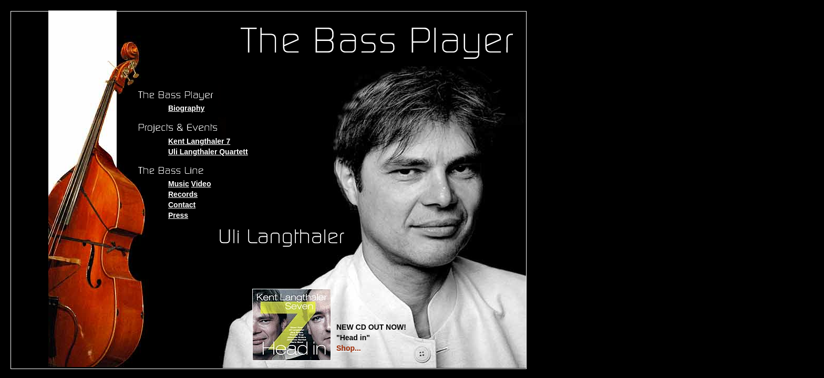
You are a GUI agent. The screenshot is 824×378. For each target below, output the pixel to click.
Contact (181, 205)
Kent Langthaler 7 (199, 141)
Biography (186, 108)
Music (178, 184)
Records (183, 194)
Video (201, 184)
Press (178, 215)
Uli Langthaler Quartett (208, 152)
